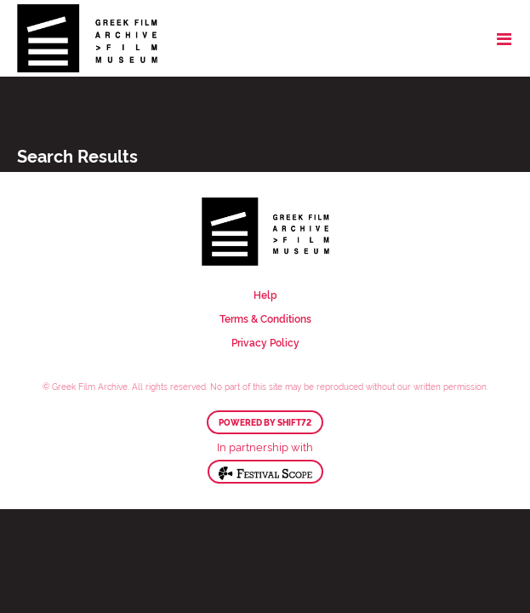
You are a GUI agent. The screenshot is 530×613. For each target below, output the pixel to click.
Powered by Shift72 (265, 422)
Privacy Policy (265, 342)
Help (265, 294)
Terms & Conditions (265, 318)
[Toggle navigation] (504, 38)
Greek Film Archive (87, 38)
